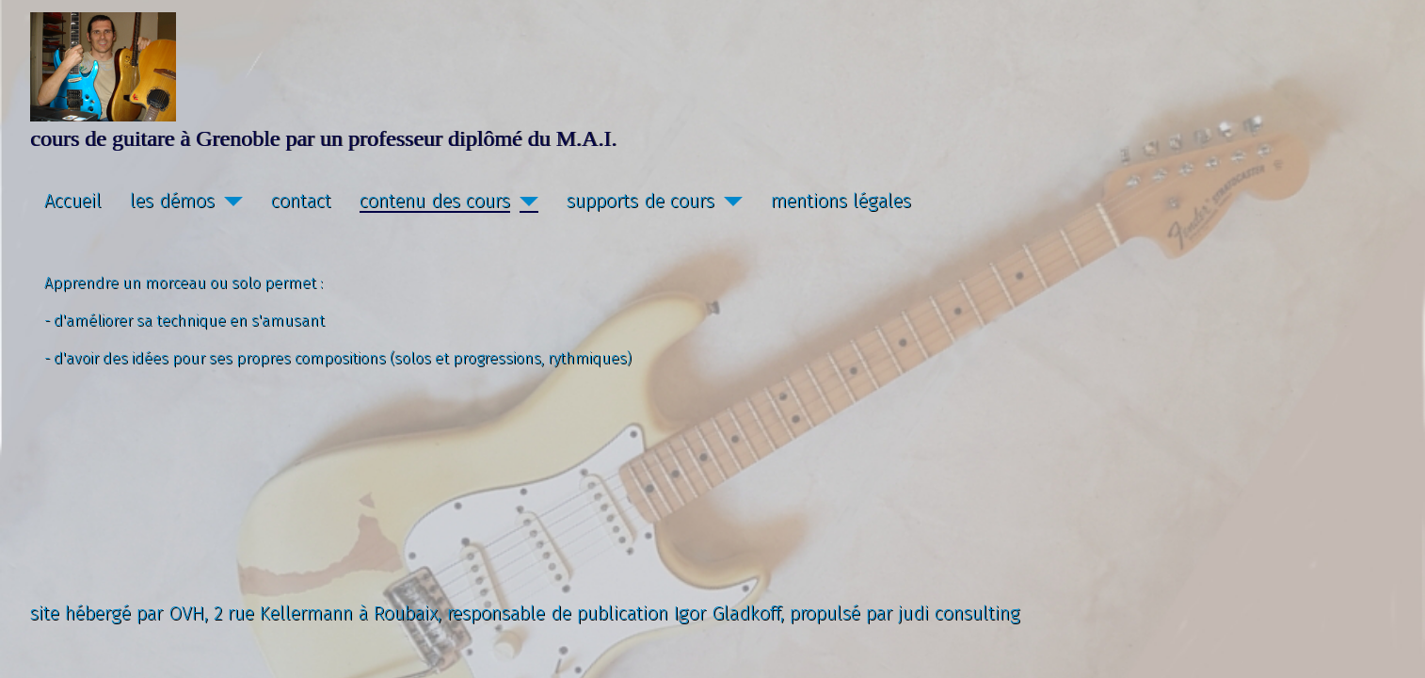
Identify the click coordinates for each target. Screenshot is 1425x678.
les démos (172, 200)
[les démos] (229, 201)
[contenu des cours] (524, 201)
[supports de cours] (728, 201)
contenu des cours (435, 200)
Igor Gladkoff (727, 613)
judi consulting (959, 613)
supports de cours (640, 200)
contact (301, 200)
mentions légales (841, 200)
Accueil (73, 200)
